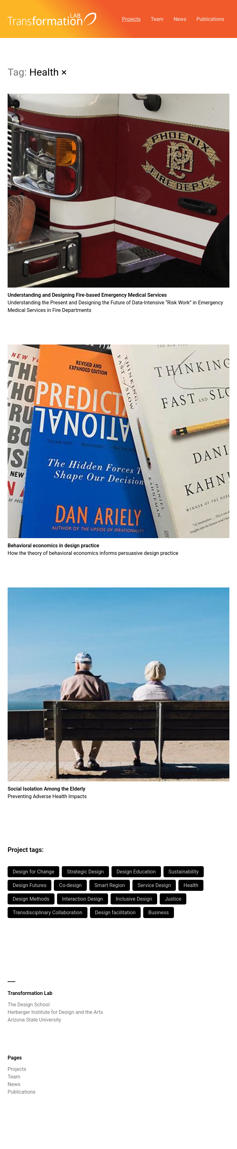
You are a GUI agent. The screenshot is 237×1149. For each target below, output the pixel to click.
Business (158, 913)
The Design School (29, 1005)
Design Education (136, 872)
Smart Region (109, 885)
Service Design (154, 885)
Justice (173, 899)
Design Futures (29, 885)
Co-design (70, 885)
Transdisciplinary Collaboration (47, 913)
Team (157, 19)
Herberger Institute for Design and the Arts (55, 1012)
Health (190, 885)
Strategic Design (85, 872)
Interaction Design (82, 899)
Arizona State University (34, 1020)
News (180, 19)
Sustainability (184, 872)
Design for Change (33, 872)
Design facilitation (115, 913)
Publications (210, 19)
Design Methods (31, 899)
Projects (131, 19)
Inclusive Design (134, 899)
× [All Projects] (64, 72)
